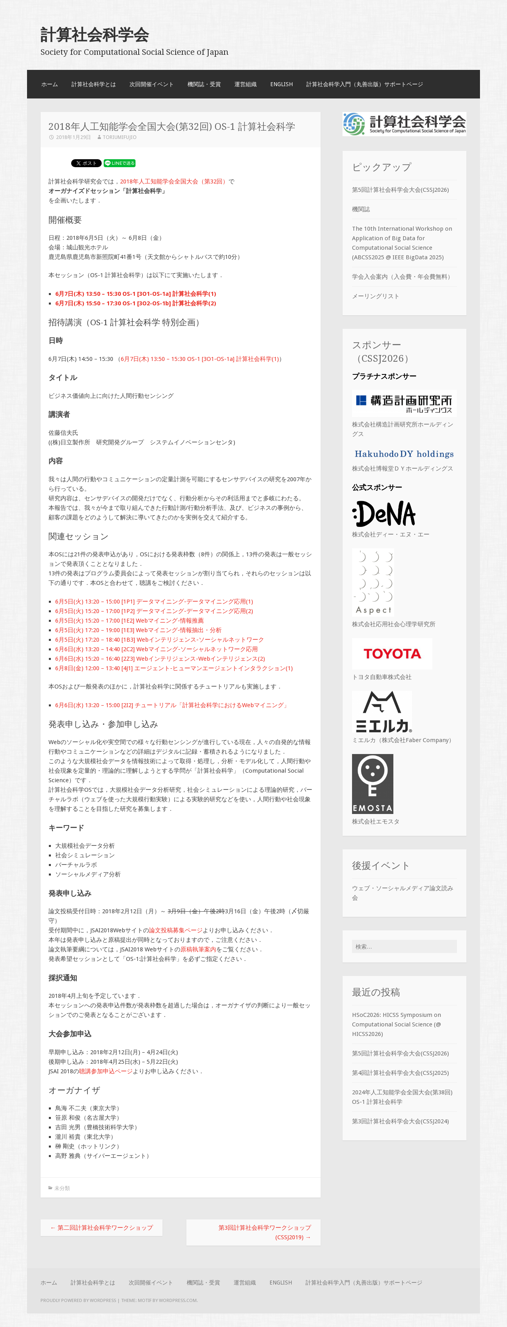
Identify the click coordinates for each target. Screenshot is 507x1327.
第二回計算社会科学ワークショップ (101, 1227)
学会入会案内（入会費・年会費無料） (402, 276)
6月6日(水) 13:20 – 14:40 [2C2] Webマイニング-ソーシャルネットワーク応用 (156, 649)
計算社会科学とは (94, 84)
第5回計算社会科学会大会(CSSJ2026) (400, 189)
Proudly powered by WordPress (78, 1300)
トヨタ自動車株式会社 (382, 677)
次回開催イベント (152, 84)
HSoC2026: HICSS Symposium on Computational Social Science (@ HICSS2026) (396, 1026)
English (281, 84)
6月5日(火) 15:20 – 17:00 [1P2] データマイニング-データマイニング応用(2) (154, 611)
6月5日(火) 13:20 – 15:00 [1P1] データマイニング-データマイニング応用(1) (154, 601)
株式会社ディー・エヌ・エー (391, 534)
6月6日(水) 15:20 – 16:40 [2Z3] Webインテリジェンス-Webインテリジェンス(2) (160, 658)
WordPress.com (178, 1300)
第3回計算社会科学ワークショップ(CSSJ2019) (265, 1232)
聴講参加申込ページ (106, 1071)
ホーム (49, 84)
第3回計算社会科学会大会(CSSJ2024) (400, 1122)
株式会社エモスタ (376, 821)
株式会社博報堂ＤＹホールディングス (402, 468)
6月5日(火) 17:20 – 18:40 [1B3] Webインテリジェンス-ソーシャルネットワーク (159, 639)
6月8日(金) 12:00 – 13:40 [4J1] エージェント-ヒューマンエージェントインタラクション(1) (174, 668)
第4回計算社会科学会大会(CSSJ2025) (400, 1074)
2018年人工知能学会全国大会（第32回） (174, 181)
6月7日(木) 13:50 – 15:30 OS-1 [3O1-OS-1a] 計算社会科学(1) (135, 293)
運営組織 (245, 84)
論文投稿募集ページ (176, 930)
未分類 (62, 1188)
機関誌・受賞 (204, 84)
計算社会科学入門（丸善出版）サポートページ (364, 84)
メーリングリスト (376, 296)
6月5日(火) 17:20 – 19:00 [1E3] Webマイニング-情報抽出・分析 (138, 630)
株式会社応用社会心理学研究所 (393, 624)
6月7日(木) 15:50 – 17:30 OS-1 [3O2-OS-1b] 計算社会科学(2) (135, 303)
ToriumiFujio (120, 137)
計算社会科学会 (95, 34)
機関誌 (361, 209)
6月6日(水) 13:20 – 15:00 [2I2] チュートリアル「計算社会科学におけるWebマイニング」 (172, 705)
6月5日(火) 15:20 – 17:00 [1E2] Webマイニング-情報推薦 (129, 620)
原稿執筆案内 (198, 949)
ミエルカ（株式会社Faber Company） (403, 740)
